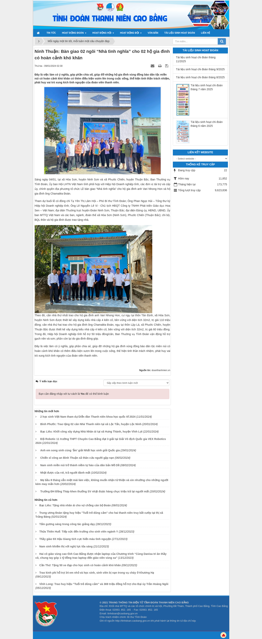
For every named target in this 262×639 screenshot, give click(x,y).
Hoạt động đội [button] (131, 34)
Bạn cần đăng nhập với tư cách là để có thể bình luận (74, 393)
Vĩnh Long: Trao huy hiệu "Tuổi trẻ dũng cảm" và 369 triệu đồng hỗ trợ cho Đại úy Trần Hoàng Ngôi (103, 584)
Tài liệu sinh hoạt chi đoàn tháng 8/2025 (200, 77)
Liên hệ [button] (205, 33)
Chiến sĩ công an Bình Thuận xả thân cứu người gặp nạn (77, 457)
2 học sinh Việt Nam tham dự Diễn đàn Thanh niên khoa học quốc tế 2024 (87, 416)
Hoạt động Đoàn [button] (74, 34)
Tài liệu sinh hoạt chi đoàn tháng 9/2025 (200, 69)
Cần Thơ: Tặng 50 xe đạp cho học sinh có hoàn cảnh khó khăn (80, 565)
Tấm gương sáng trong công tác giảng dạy (67, 524)
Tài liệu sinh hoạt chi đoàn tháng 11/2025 (196, 59)
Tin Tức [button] (51, 33)
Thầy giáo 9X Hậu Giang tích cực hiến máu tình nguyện (75, 539)
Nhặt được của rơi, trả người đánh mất (65, 472)
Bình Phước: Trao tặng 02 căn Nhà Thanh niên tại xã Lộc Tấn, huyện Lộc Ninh (90, 424)
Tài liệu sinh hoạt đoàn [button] (179, 33)
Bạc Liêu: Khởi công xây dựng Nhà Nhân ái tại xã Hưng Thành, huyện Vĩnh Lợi (91, 431)
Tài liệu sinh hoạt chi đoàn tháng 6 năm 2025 (207, 123)
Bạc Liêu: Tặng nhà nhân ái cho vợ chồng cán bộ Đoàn (75, 505)
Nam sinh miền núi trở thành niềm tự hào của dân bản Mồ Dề (80, 465)
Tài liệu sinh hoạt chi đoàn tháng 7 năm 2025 (207, 87)
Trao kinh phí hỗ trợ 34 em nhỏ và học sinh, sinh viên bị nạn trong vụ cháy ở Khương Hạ (96, 572)
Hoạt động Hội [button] (103, 34)
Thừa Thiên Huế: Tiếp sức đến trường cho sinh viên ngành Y (78, 531)
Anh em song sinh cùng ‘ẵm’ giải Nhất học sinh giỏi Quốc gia (80, 450)
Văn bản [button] (153, 33)
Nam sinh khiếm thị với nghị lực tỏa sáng (65, 546)
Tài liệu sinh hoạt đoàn (200, 50)
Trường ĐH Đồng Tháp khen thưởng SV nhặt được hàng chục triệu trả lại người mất (94, 491)
